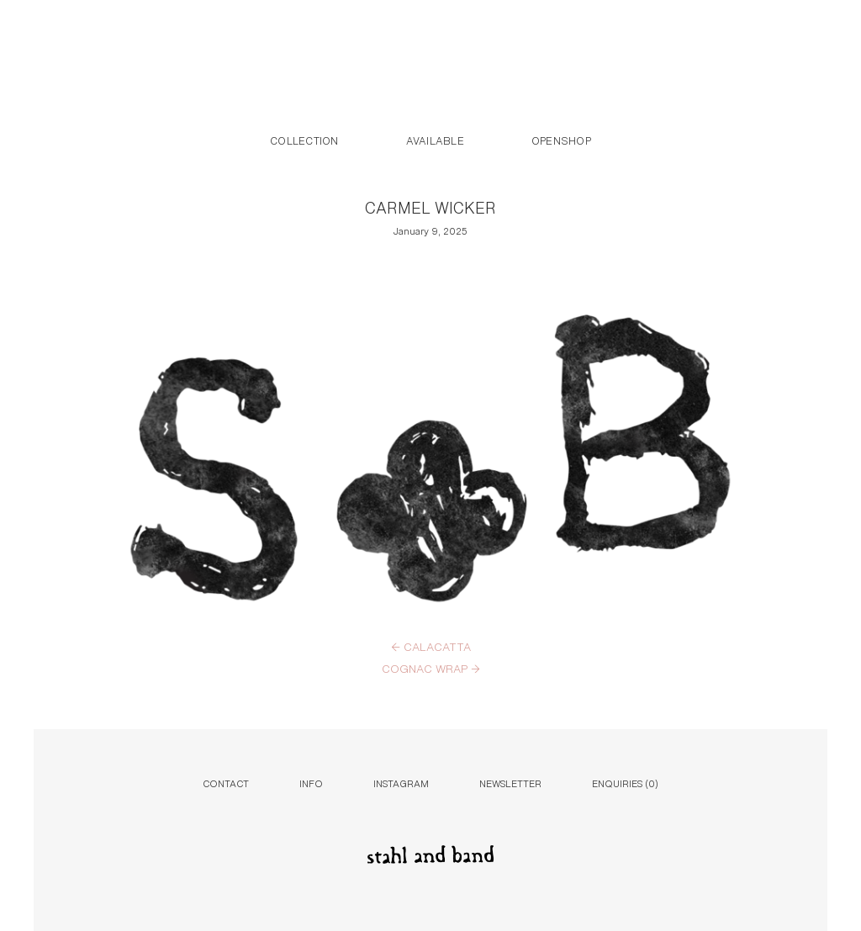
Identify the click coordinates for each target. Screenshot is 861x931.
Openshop (561, 139)
